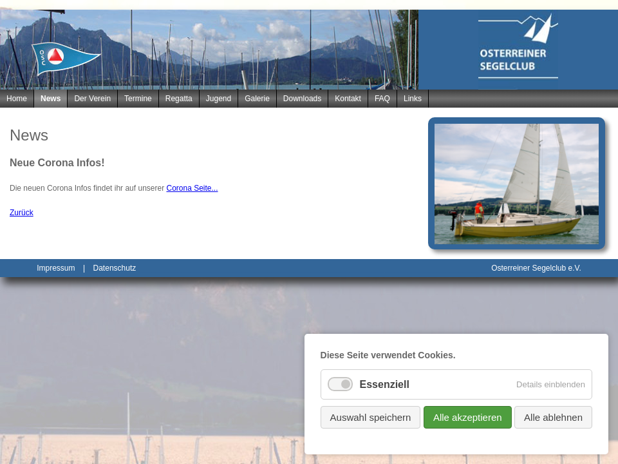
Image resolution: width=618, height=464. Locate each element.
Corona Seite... (192, 188)
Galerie (257, 98)
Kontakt (348, 98)
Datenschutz (114, 268)
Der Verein (92, 98)
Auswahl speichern (370, 417)
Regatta (178, 98)
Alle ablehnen (553, 417)
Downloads (302, 98)
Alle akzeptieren (467, 417)
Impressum (56, 268)
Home (16, 98)
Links (413, 98)
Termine (138, 98)
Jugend (218, 98)
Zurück (21, 212)
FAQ (382, 98)
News (51, 98)
